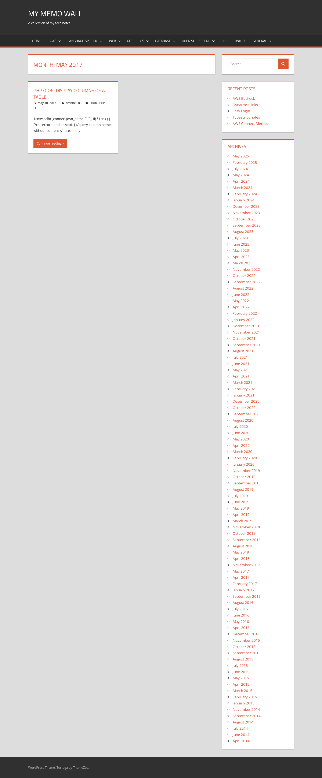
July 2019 (240, 495)
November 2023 (246, 212)
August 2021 (243, 351)
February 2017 (245, 583)
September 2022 (247, 281)
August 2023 (243, 231)
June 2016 (241, 615)
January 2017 (243, 590)
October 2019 (244, 476)
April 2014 (241, 740)
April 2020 (241, 445)
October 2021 (244, 338)
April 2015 (241, 684)
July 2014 (240, 728)
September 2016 (247, 596)
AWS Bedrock (244, 98)
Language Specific (85, 40)
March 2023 (242, 263)
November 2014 (246, 709)
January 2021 (243, 395)
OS (144, 40)
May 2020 (241, 439)
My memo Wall (55, 13)
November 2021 (246, 332)
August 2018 (243, 546)
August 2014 (243, 722)
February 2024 (245, 193)
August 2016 (243, 602)
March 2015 (242, 690)
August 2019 (243, 489)
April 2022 (241, 307)
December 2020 (246, 401)
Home (36, 40)
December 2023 (246, 206)
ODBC (94, 103)
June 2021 (241, 363)
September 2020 (247, 414)
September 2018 (247, 539)
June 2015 (241, 671)
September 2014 (247, 715)
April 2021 (241, 376)
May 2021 (241, 370)
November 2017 (246, 564)
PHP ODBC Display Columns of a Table (69, 94)
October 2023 (244, 219)
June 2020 (241, 432)
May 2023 (241, 250)
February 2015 (245, 697)
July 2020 (240, 426)
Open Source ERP (198, 40)
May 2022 (241, 300)
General (262, 40)
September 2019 (247, 483)
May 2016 (241, 621)
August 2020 (243, 420)
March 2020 (242, 451)
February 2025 (245, 162)
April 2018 (241, 558)
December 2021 (246, 325)
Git (129, 40)
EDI (223, 40)
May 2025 (241, 156)
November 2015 (246, 640)
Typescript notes (246, 117)
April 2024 (241, 181)
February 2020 (245, 457)
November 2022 (246, 269)
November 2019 (246, 470)
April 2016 (241, 627)
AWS (55, 40)
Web (115, 40)
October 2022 (244, 275)
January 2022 (243, 319)
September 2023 (247, 225)
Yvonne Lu (72, 103)
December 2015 (246, 634)
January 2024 (243, 200)
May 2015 (241, 677)
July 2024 (240, 168)
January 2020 (243, 464)
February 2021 (245, 388)
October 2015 (244, 646)
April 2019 (241, 514)
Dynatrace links (245, 104)
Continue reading (49, 143)
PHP (102, 103)
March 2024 (242, 187)
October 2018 (244, 533)
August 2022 (243, 288)
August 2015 (243, 659)
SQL (36, 108)
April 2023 (241, 256)
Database (165, 40)
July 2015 (240, 665)
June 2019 (241, 501)
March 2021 (242, 382)
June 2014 (241, 734)
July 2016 (240, 608)
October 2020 (244, 407)
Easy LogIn (241, 110)
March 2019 (242, 520)
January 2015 (243, 703)
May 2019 (241, 508)
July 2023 (240, 237)
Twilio (239, 40)
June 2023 (241, 244)
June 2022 (241, 294)
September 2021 (247, 344)
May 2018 (241, 552)
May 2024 (241, 174)
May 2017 (241, 571)
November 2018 (246, 527)
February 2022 (245, 313)
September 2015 (247, 652)
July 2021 (240, 357)
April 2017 (241, 577)
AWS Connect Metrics (250, 123)
